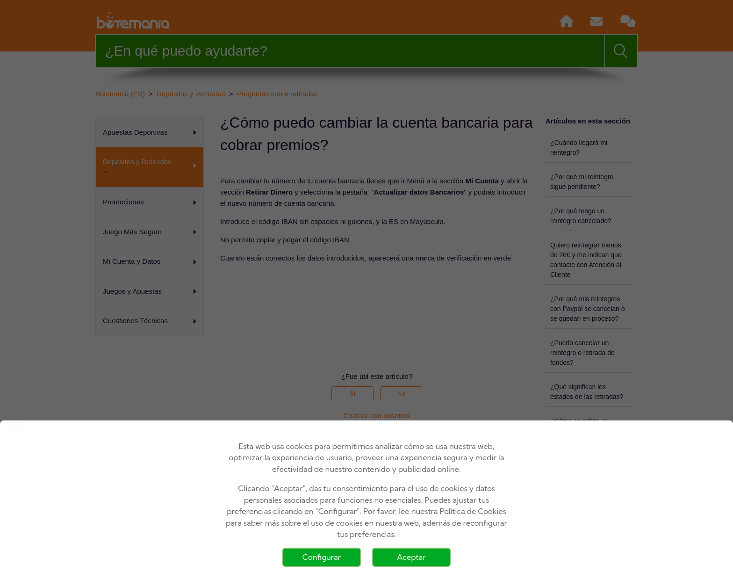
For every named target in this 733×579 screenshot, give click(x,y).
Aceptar (411, 557)
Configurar (321, 557)
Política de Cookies (473, 511)
